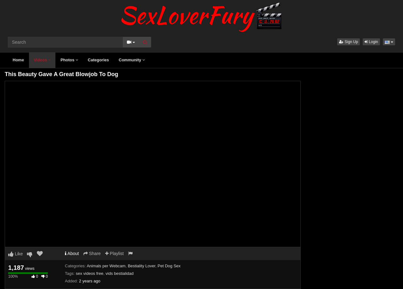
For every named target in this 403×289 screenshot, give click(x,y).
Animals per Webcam (106, 266)
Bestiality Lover (141, 266)
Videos (42, 60)
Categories (98, 60)
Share (92, 253)
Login (371, 42)
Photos (69, 60)
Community (132, 60)
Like (15, 253)
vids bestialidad (119, 273)
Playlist (114, 253)
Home (18, 60)
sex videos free (89, 273)
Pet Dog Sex (169, 266)
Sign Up (348, 42)
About (72, 253)
